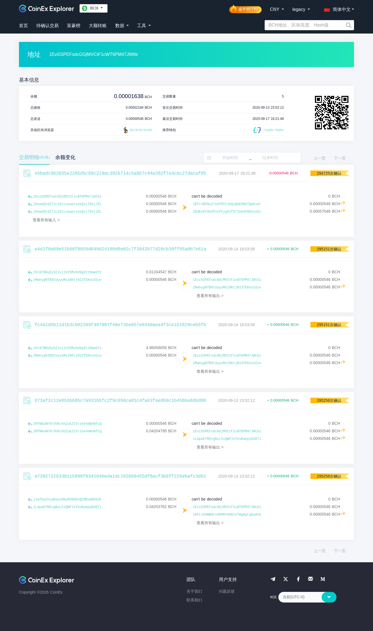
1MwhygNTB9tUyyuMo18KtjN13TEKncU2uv (67, 280)
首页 (23, 25)
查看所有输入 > (46, 220)
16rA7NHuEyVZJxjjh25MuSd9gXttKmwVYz (67, 272)
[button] (336, 8)
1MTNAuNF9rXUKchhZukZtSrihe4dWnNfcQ (67, 424)
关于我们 (194, 591)
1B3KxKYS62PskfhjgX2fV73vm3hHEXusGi (227, 212)
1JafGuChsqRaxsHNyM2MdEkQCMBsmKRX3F (67, 500)
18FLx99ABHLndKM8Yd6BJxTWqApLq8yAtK (227, 515)
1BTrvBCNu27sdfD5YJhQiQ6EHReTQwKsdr (227, 204)
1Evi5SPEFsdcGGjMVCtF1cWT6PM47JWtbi (67, 197)
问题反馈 (227, 591)
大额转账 (98, 25)
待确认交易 (47, 25)
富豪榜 (73, 25)
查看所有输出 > (210, 295)
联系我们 (194, 600)
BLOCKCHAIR (137, 130)
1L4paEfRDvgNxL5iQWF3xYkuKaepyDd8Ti (227, 439)
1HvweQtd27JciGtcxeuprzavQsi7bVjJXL (67, 204)
